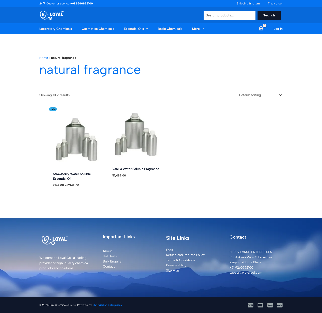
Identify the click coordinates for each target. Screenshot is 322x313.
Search (269, 15)
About (107, 251)
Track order (275, 3)
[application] (146, 29)
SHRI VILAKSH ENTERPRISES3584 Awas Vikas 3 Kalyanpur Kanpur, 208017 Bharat (251, 257)
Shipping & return (248, 3)
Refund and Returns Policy (185, 255)
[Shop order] (259, 94)
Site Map (172, 270)
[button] (141, 29)
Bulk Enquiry (112, 261)
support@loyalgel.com (246, 272)
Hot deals (110, 256)
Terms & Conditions (180, 260)
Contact (109, 266)
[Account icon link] (278, 28)
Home (43, 58)
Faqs (169, 249)
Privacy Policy (176, 265)
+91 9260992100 (242, 267)
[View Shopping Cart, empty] (261, 29)
